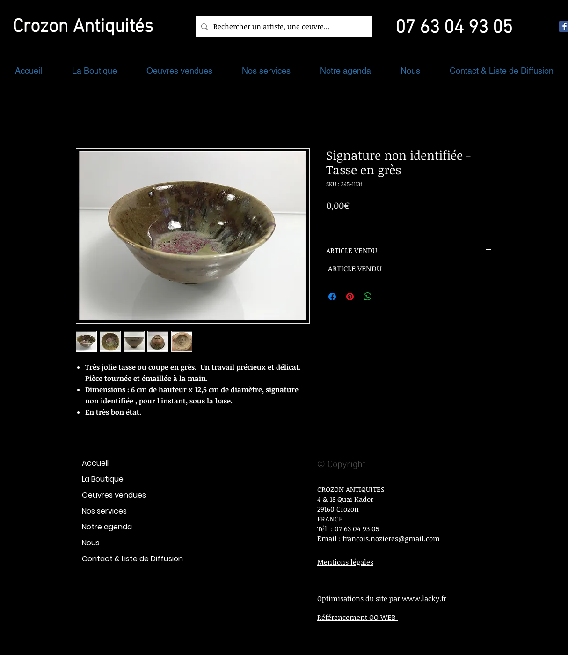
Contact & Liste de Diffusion (132, 558)
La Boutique (103, 479)
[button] (94, 70)
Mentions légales (345, 561)
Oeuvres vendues (114, 495)
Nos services (104, 511)
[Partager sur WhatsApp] (367, 296)
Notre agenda (107, 526)
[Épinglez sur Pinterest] (350, 296)
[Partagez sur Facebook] (332, 296)
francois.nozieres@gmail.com (391, 538)
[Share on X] (385, 296)
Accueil (95, 463)
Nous (91, 542)
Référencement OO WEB (357, 617)
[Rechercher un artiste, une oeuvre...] (282, 26)
